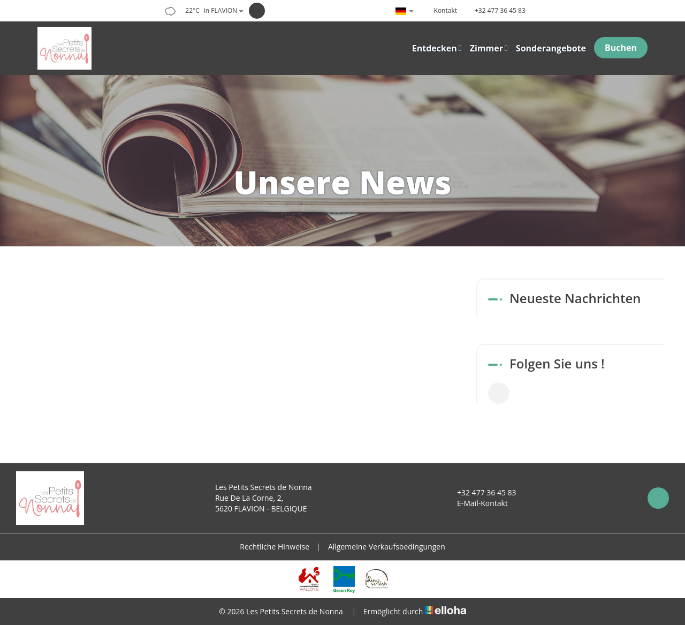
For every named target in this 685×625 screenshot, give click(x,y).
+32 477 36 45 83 (480, 492)
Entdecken (437, 48)
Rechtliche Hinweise (274, 546)
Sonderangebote (551, 48)
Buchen (621, 48)
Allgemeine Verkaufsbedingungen (386, 546)
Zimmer (489, 48)
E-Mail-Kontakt (476, 503)
